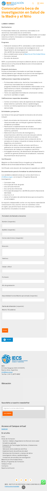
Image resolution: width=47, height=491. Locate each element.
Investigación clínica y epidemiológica (15, 455)
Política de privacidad (12, 486)
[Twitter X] (30, 480)
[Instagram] (21, 480)
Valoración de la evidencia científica (15, 449)
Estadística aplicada (9, 443)
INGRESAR (5, 429)
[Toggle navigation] (41, 3)
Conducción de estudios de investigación (16, 457)
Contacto (5, 466)
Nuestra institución (8, 468)
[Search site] (33, 3)
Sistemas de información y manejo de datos (18, 453)
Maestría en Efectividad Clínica (34, 54)
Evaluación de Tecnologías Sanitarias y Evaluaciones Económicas (20, 446)
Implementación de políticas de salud (15, 451)
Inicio (3, 436)
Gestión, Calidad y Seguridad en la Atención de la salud (21, 441)
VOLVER (7, 339)
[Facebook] (16, 480)
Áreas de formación (8, 439)
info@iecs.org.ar (7, 177)
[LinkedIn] (25, 480)
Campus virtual (6, 464)
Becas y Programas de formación (13, 461)
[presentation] (16, 324)
